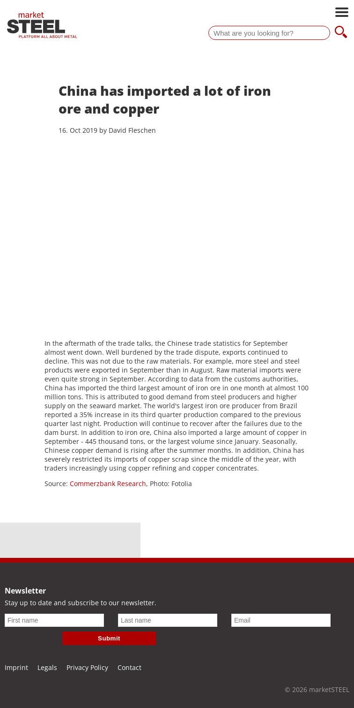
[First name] (54, 620)
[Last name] (167, 620)
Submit (109, 638)
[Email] (281, 620)
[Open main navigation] (341, 13)
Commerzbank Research (108, 483)
